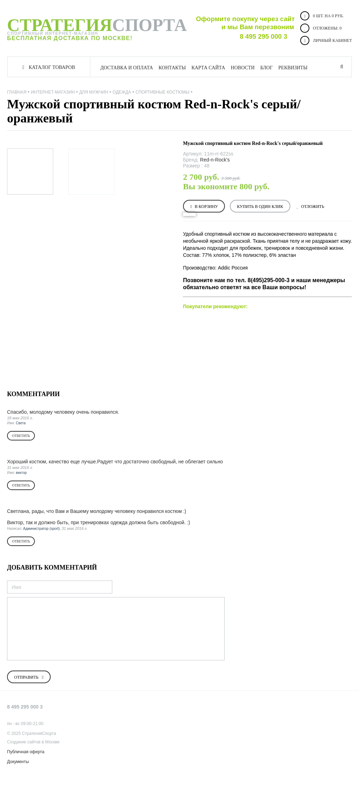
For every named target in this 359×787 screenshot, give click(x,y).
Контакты (172, 67)
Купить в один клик (260, 206)
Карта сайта (208, 67)
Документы (18, 761)
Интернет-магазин (53, 92)
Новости (243, 67)
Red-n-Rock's (214, 160)
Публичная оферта (25, 751)
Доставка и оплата (126, 67)
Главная (16, 92)
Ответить (21, 436)
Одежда (122, 92)
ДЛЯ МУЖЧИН (93, 92)
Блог (266, 67)
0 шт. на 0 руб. (322, 15)
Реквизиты (293, 67)
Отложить (313, 206)
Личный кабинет (326, 40)
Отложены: (320, 28)
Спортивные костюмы (162, 92)
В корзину (206, 206)
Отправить (26, 677)
